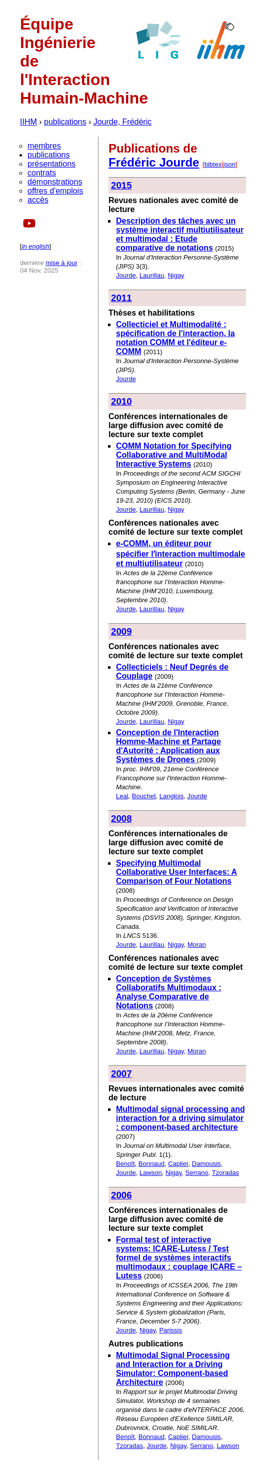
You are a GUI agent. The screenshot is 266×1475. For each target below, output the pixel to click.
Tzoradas (225, 1172)
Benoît (125, 1163)
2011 (121, 298)
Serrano (197, 1172)
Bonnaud (151, 1163)
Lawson (151, 1172)
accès (38, 200)
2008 (121, 818)
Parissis (171, 1330)
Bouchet (144, 796)
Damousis (206, 1163)
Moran (197, 944)
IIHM (28, 122)
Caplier (178, 1163)
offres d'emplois (55, 191)
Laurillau (152, 275)
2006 (121, 1195)
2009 (121, 631)
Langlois (172, 796)
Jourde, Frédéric (123, 122)
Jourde (126, 275)
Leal (122, 796)
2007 (121, 1073)
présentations (52, 164)
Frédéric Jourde (153, 162)
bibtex (213, 164)
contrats (42, 173)
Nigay (176, 275)
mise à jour (62, 263)
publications (65, 122)
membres (44, 146)
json (230, 164)
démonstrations (55, 182)
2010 (121, 401)
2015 (121, 185)
